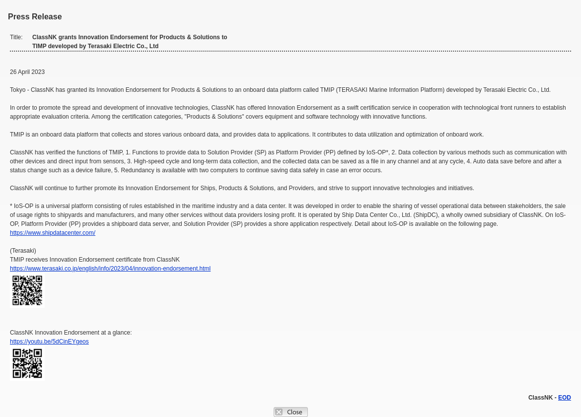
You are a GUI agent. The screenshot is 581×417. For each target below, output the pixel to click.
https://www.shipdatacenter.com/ (52, 232)
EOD (564, 397)
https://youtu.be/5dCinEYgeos (49, 341)
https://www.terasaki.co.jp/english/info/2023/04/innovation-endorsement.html (110, 268)
